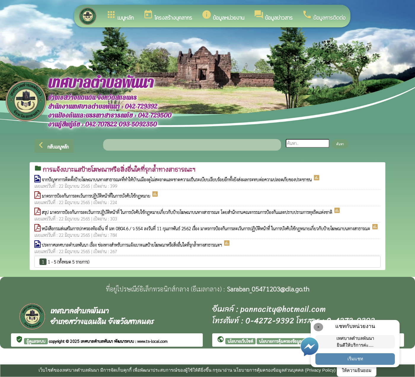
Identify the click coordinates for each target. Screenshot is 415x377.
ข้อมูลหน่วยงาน (223, 16)
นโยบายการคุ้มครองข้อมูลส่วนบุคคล (289, 341)
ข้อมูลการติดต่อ (324, 16)
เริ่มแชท (355, 358)
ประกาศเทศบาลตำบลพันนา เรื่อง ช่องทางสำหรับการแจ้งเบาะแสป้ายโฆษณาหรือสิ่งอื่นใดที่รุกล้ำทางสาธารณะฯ (132, 244)
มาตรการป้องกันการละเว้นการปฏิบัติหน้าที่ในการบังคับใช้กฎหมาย (96, 195)
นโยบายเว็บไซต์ (240, 341)
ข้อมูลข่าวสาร (273, 16)
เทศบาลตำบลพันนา (97, 341)
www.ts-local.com (152, 341)
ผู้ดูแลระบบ (35, 341)
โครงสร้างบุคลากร (167, 16)
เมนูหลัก (120, 16)
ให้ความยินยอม (356, 370)
